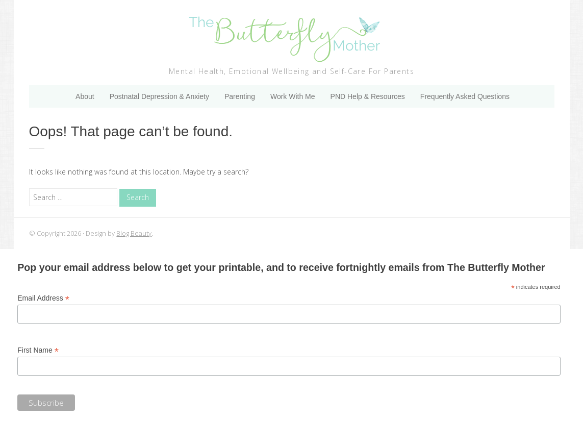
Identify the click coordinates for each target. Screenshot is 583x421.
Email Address (43, 298)
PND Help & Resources (368, 96)
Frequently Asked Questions (465, 96)
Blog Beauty (133, 233)
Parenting (239, 96)
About (84, 96)
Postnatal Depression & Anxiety (159, 96)
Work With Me (292, 96)
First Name (38, 350)
